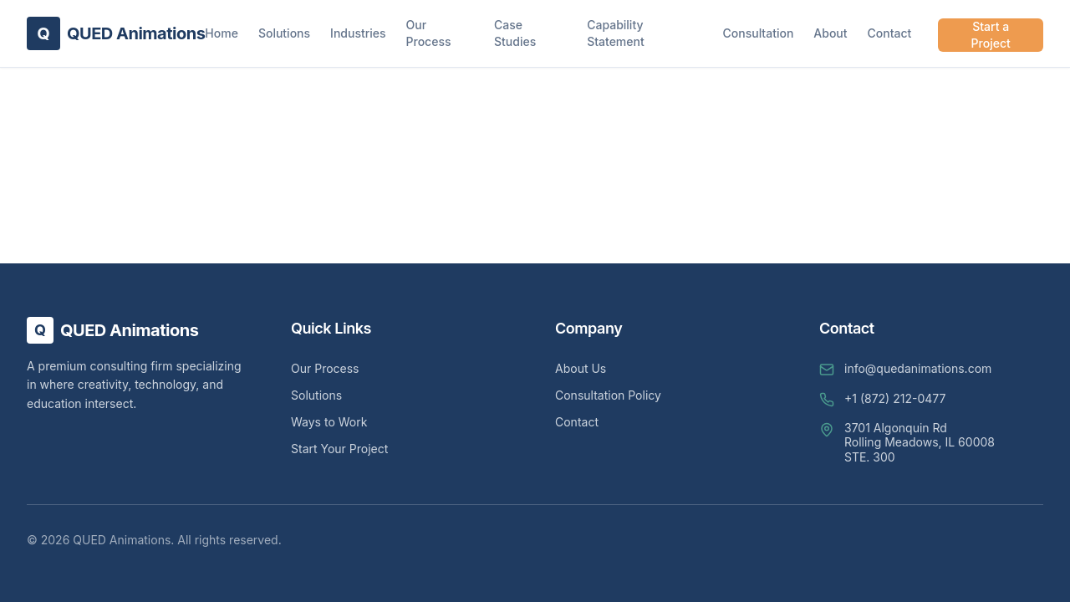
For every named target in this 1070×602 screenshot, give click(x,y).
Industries (357, 33)
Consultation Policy (608, 395)
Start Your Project (339, 448)
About (830, 33)
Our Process (428, 33)
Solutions (284, 33)
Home (221, 33)
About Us (580, 368)
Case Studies (515, 33)
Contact (890, 33)
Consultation (758, 33)
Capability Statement (616, 33)
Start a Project (991, 34)
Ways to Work (329, 422)
